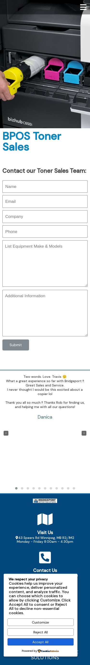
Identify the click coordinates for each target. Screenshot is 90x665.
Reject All (40, 632)
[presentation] (6, 433)
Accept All (40, 642)
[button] (16, 488)
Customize (40, 622)
